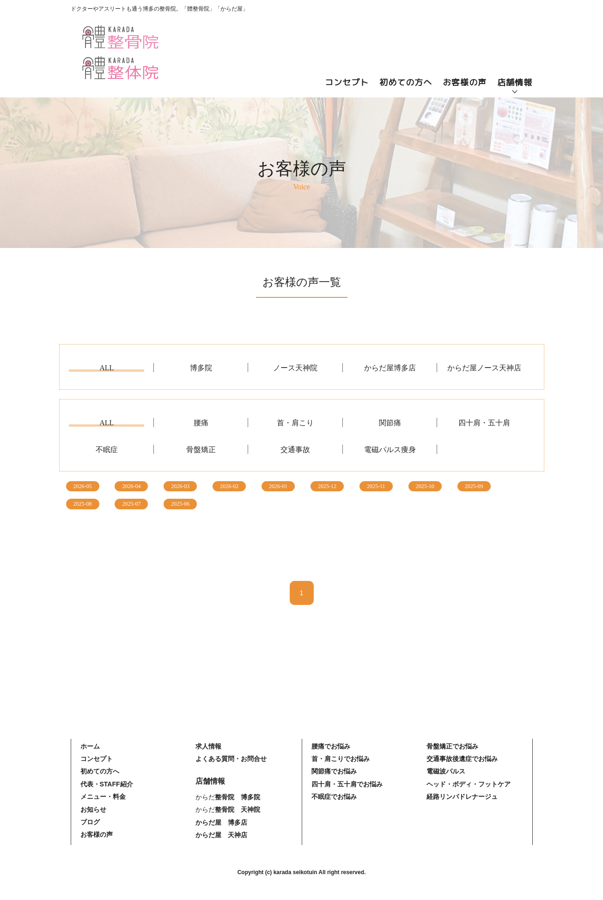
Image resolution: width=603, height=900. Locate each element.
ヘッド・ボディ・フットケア (468, 784)
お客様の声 (465, 82)
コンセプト (347, 82)
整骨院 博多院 (237, 797)
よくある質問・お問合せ (231, 758)
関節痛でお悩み (334, 771)
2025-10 (425, 486)
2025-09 (474, 486)
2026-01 (278, 486)
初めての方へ (405, 82)
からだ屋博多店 (390, 368)
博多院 (201, 368)
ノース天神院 (295, 368)
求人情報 (208, 746)
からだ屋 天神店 (221, 835)
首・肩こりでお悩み (340, 758)
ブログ (90, 822)
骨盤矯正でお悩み (452, 746)
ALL (106, 368)
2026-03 (180, 486)
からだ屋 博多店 (221, 822)
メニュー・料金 (103, 796)
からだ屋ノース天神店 (484, 368)
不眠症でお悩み (334, 796)
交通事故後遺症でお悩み (462, 758)
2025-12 (327, 486)
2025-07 (131, 504)
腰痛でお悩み (330, 746)
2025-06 (180, 504)
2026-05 (82, 486)
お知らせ (93, 809)
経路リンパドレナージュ (462, 796)
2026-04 (131, 486)
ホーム (90, 746)
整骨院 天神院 (237, 809)
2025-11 (376, 486)
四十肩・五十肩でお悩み (347, 784)
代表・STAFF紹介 (106, 784)
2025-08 (82, 504)
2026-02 (229, 486)
